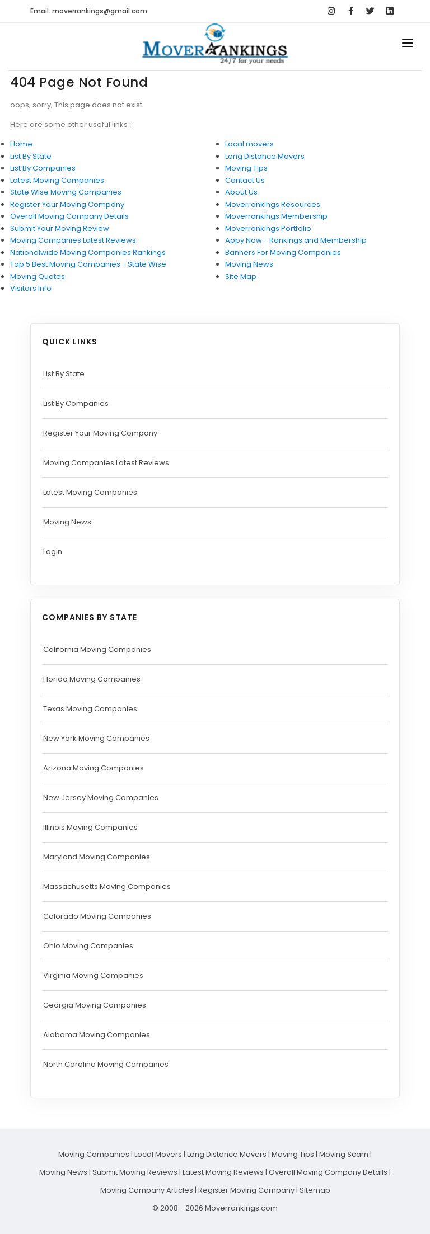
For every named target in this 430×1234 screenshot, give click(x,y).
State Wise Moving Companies (65, 192)
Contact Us (245, 180)
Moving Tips (246, 168)
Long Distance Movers (265, 156)
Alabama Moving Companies (96, 1034)
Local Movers (158, 1154)
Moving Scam (343, 1154)
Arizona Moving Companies (93, 768)
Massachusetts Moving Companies (107, 886)
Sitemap (315, 1190)
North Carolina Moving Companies (106, 1064)
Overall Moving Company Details (69, 216)
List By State (31, 156)
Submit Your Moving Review (59, 228)
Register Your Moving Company (67, 204)
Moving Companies (93, 1154)
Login (52, 551)
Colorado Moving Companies (97, 916)
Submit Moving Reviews (134, 1172)
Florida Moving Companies (92, 679)
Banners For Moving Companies (283, 252)
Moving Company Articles (146, 1190)
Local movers (249, 144)
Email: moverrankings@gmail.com (88, 11)
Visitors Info (31, 288)
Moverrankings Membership (276, 216)
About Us (241, 192)
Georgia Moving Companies (94, 1005)
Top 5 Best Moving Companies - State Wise (88, 264)
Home (21, 144)
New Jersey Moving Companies (100, 797)
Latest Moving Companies (57, 180)
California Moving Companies (97, 649)
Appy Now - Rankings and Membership (296, 240)
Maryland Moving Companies (96, 857)
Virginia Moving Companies (93, 975)
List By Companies (43, 168)
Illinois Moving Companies (90, 827)
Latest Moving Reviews (223, 1172)
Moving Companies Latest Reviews (73, 240)
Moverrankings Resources (272, 204)
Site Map (240, 276)
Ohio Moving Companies (88, 945)
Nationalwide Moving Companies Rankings (88, 252)
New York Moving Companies (96, 738)
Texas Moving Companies (90, 708)
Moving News (249, 264)
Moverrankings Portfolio (268, 228)
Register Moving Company (246, 1190)
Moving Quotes (37, 276)
